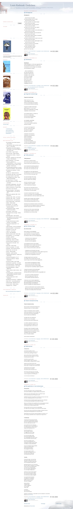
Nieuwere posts (27, 503)
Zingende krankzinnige (31, 94)
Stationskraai (28, 346)
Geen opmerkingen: (45, 51)
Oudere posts (58, 503)
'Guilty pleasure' (29, 155)
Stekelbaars (28, 59)
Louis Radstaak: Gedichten (22, 5)
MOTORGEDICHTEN (10, 131)
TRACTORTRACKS (9, 130)
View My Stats (5, 124)
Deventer (29, 147)
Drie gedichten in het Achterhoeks (34, 386)
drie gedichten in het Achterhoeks (35, 498)
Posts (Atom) (32, 505)
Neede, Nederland (32, 148)
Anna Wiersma (30, 494)
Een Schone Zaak (30, 226)
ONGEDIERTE (8, 133)
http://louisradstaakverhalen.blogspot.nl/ (13, 291)
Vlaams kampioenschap (31, 300)
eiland (28, 52)
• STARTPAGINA (9, 128)
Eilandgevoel (28, 12)
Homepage (43, 503)
